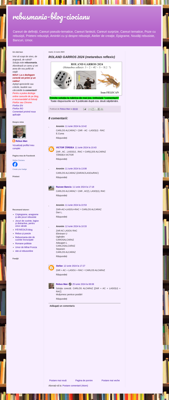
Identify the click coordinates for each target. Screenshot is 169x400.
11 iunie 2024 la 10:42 (76, 126)
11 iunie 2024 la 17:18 (83, 187)
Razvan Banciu (64, 187)
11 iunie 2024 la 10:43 (86, 147)
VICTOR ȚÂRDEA (65, 147)
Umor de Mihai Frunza (26, 247)
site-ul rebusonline (24, 251)
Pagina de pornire (84, 380)
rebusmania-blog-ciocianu (51, 16)
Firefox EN (18, 105)
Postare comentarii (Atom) (75, 385)
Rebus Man (62, 284)
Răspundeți (61, 138)
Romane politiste (23, 243)
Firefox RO (18, 108)
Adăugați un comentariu (62, 306)
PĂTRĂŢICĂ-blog (24, 229)
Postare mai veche (111, 380)
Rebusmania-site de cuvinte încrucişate (25, 238)
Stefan (59, 266)
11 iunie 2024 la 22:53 (76, 205)
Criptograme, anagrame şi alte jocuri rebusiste (26, 215)
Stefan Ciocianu (19, 160)
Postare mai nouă (58, 380)
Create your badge (20, 169)
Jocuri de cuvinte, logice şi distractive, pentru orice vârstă (27, 223)
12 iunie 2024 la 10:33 (76, 226)
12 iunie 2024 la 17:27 (74, 266)
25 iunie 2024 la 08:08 (83, 284)
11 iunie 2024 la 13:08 (76, 168)
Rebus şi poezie (23, 233)
